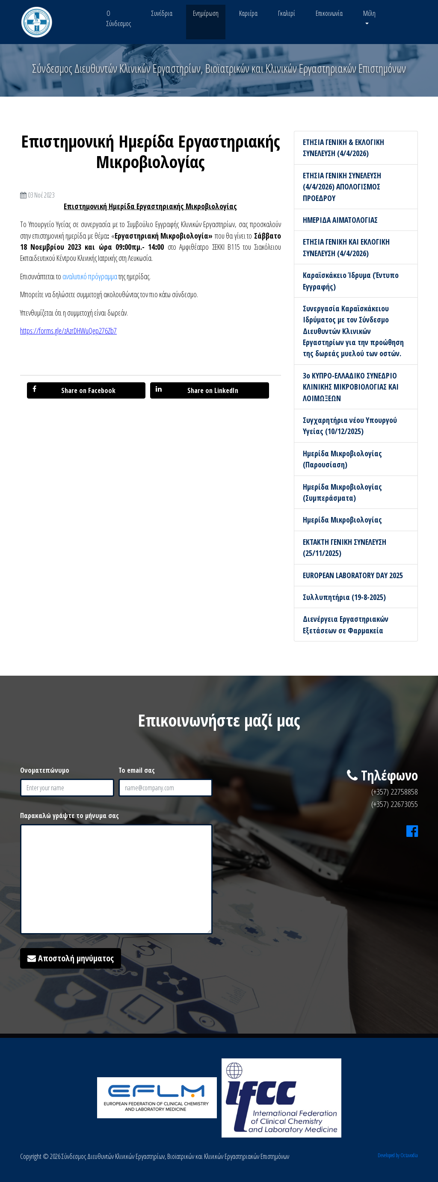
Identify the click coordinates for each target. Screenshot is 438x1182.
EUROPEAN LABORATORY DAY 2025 (353, 575)
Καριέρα (248, 13)
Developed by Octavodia (398, 1155)
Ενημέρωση (206, 13)
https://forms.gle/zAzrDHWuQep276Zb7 (68, 330)
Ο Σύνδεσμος (119, 18)
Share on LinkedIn (197, 390)
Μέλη (369, 13)
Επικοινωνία (329, 13)
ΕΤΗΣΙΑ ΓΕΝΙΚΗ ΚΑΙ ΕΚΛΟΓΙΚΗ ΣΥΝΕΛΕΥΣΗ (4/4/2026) (346, 247)
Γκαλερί (286, 13)
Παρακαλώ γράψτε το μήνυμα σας (69, 815)
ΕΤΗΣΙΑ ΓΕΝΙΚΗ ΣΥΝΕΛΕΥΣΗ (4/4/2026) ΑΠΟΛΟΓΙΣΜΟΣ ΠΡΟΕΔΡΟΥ (342, 186)
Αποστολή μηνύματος (70, 958)
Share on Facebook (74, 390)
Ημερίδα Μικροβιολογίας (342, 519)
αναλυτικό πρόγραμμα (89, 276)
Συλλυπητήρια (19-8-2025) (344, 597)
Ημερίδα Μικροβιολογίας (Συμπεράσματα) (342, 492)
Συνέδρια (161, 13)
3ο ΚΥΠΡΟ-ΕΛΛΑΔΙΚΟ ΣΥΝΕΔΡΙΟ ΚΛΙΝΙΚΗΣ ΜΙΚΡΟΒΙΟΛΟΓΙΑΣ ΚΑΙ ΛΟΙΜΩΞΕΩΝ (351, 386)
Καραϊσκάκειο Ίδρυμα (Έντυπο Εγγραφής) (351, 280)
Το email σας (136, 770)
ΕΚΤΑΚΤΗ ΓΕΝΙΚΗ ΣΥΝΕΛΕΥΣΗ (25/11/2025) (344, 547)
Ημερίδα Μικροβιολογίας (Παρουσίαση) (342, 459)
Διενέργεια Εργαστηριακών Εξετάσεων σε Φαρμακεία (345, 624)
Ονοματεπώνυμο (44, 770)
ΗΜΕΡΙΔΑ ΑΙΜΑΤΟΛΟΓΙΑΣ (340, 220)
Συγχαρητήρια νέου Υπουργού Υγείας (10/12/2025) (350, 425)
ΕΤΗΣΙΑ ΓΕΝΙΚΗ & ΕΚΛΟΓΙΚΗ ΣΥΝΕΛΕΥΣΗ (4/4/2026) (343, 147)
